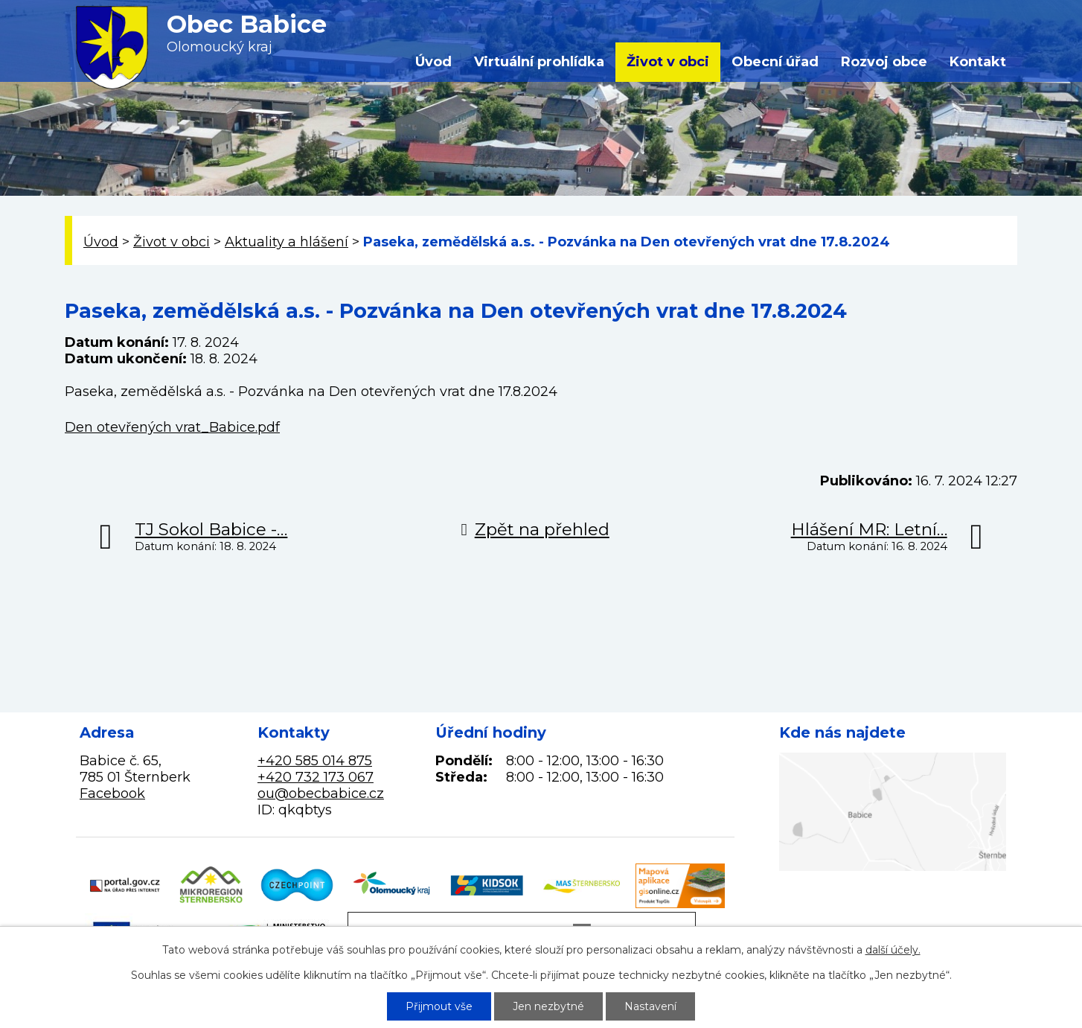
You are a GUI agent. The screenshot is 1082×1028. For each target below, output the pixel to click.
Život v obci (668, 62)
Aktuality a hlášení (286, 242)
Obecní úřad (775, 62)
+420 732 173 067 (315, 777)
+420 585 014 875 (314, 761)
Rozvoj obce (884, 62)
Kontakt (978, 62)
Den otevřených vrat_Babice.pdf (172, 427)
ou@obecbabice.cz (320, 793)
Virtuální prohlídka (539, 62)
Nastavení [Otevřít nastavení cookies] (650, 1006)
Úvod (433, 62)
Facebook (112, 793)
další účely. (893, 950)
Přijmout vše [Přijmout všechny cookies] (439, 1006)
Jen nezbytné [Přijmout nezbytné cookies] (548, 1006)
